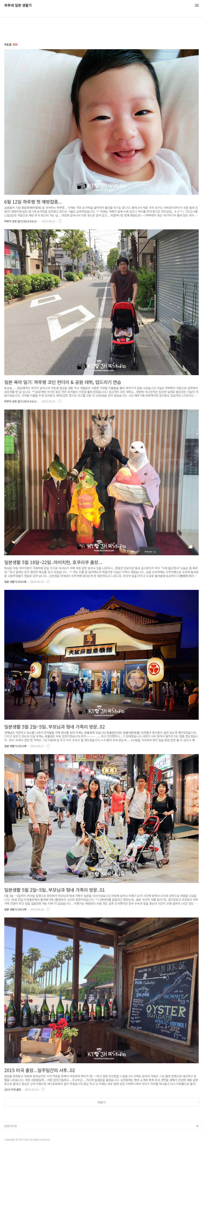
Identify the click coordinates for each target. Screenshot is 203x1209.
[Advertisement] (101, 1143)
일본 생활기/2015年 (15, 581)
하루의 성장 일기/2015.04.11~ (21, 221)
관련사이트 (10, 1186)
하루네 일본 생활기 (18, 5)
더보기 (101, 1102)
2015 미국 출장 (12, 1089)
